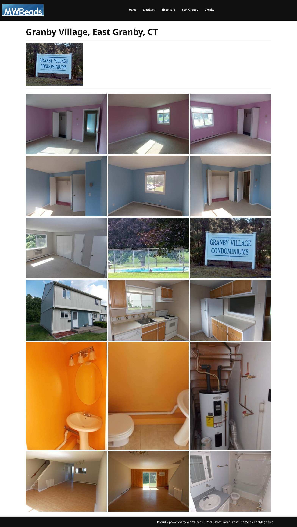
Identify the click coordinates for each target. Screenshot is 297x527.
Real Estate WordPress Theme (228, 522)
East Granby (190, 10)
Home (133, 10)
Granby (209, 10)
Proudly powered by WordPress (180, 522)
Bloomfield (168, 10)
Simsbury (149, 10)
